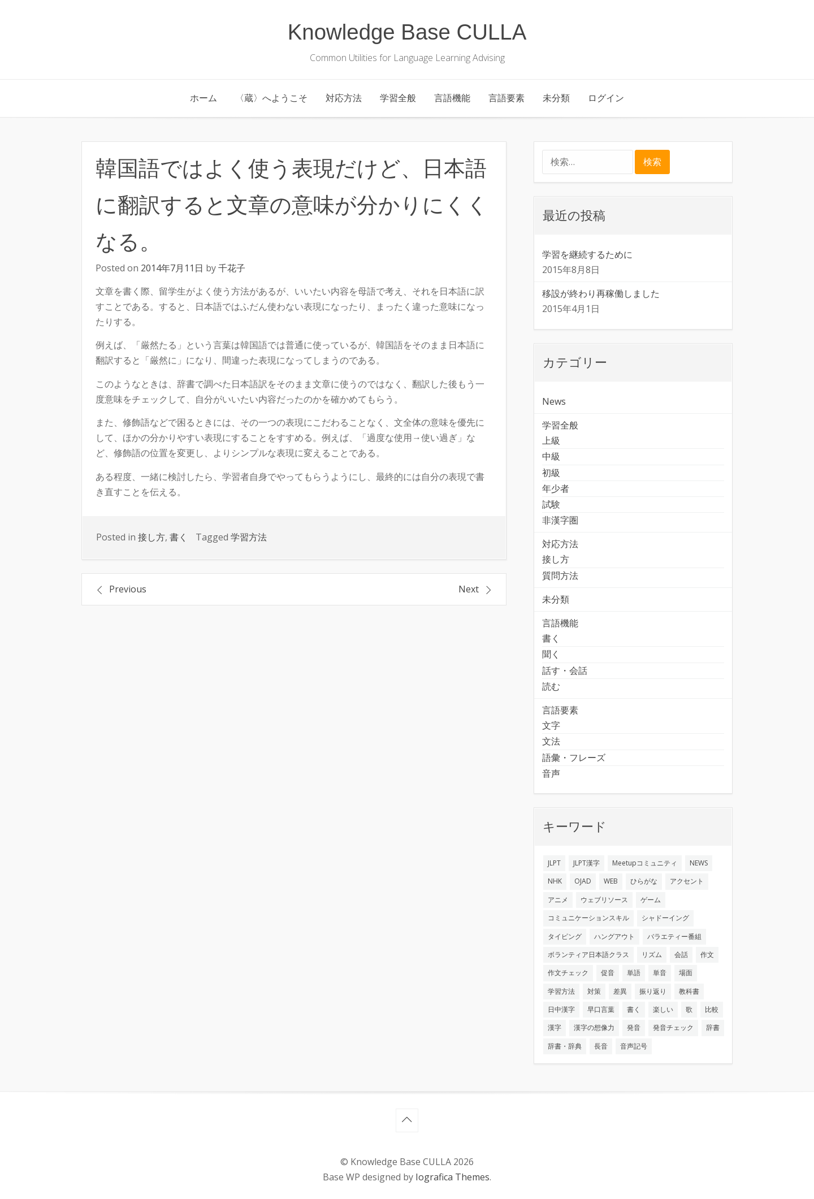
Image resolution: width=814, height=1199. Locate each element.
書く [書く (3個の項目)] (633, 1009)
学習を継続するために (587, 254)
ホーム (203, 98)
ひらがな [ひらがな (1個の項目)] (643, 881)
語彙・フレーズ (573, 757)
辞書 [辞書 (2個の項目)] (713, 1027)
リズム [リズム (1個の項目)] (652, 954)
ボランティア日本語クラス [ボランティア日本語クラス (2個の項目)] (588, 954)
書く (179, 537)
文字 (551, 725)
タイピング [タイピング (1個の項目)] (565, 936)
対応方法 (344, 98)
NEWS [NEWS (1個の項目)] (699, 863)
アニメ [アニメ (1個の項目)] (558, 899)
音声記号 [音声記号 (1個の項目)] (633, 1046)
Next (468, 589)
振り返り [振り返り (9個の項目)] (652, 991)
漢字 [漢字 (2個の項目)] (554, 1027)
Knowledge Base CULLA (407, 32)
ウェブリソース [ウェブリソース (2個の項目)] (604, 899)
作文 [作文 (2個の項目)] (707, 954)
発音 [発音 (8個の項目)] (633, 1027)
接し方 (151, 537)
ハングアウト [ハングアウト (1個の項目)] (614, 936)
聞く (551, 654)
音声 (551, 773)
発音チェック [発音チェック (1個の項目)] (673, 1027)
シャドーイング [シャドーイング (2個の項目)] (665, 918)
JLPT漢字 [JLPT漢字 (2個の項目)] (586, 863)
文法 (551, 741)
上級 (551, 440)
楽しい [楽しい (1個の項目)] (663, 1009)
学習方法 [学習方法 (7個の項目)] (561, 991)
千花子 (231, 268)
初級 (551, 472)
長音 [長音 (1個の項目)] (601, 1046)
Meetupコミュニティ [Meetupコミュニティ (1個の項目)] (644, 863)
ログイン (606, 98)
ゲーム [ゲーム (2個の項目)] (650, 899)
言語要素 (506, 98)
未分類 (556, 98)
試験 (551, 504)
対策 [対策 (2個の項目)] (594, 991)
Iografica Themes (452, 1177)
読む (551, 686)
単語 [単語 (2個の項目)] (633, 972)
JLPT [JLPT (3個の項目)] (554, 863)
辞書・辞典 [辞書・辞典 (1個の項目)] (565, 1046)
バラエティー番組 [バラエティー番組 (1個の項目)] (674, 936)
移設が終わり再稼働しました (601, 293)
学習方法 (249, 537)
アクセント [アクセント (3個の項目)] (687, 881)
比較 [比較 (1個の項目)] (711, 1009)
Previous (127, 589)
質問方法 (560, 575)
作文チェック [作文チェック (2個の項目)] (568, 972)
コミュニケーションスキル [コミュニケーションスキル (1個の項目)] (588, 918)
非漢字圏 (560, 520)
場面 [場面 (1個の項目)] (685, 972)
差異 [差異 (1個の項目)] (620, 991)
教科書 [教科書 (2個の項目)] (689, 991)
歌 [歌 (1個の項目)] (689, 1009)
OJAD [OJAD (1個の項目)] (582, 881)
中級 (551, 456)
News (554, 401)
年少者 (555, 488)
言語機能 (452, 98)
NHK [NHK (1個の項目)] (555, 881)
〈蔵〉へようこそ (271, 98)
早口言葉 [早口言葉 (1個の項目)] (600, 1009)
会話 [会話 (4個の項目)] (681, 954)
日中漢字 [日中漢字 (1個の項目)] (561, 1009)
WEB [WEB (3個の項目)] (611, 881)
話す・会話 (564, 670)
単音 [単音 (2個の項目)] (659, 972)
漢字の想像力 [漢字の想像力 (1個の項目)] (594, 1027)
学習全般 (398, 98)
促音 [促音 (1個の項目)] (607, 972)
